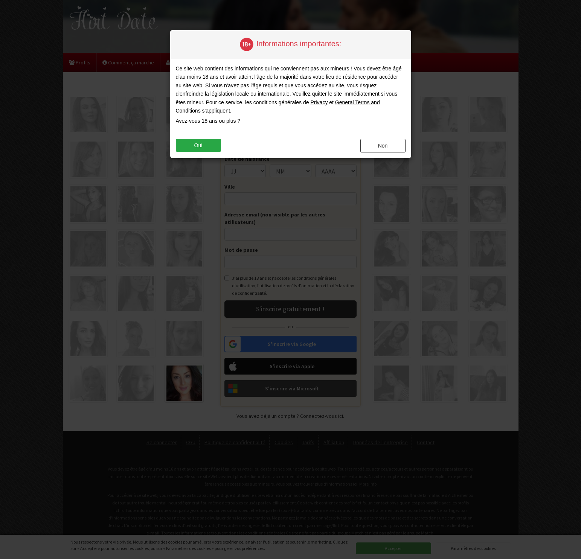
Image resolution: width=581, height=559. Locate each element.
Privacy (319, 102)
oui (198, 145)
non (383, 146)
